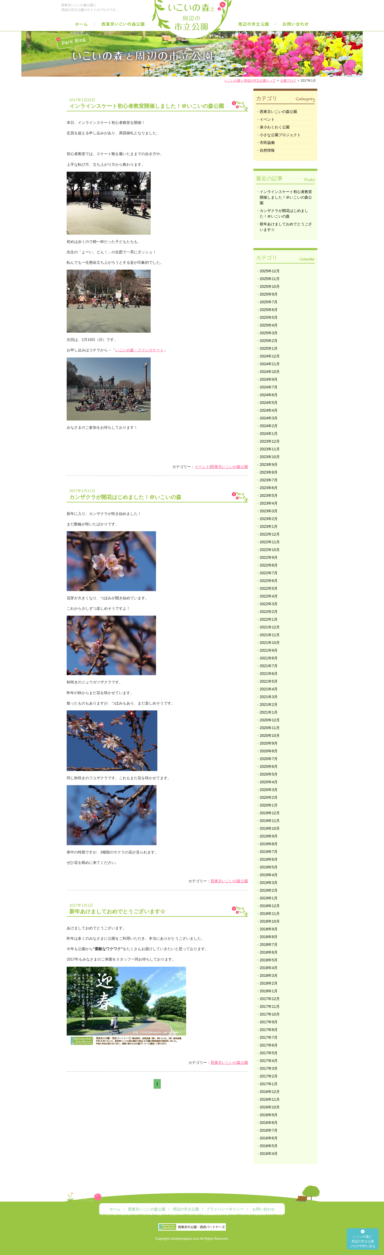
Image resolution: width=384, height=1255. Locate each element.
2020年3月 (269, 790)
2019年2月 (269, 890)
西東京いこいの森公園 (229, 467)
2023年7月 (269, 480)
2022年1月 (269, 619)
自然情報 (267, 150)
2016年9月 (269, 1115)
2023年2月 (269, 519)
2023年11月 (270, 449)
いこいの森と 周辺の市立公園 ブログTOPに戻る (362, 1241)
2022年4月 (269, 596)
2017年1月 (269, 1084)
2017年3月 (269, 1068)
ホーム (115, 1209)
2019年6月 (269, 859)
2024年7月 (269, 387)
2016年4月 (269, 1153)
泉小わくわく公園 (275, 127)
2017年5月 (269, 1053)
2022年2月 (269, 611)
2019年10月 (270, 828)
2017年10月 (270, 1014)
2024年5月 (269, 402)
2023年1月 (269, 526)
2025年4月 (269, 325)
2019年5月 (269, 867)
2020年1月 (269, 805)
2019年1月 (269, 898)
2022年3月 (269, 604)
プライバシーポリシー (225, 1209)
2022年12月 (270, 534)
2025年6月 (269, 310)
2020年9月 (269, 743)
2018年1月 (269, 991)
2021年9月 (269, 650)
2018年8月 (269, 937)
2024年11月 (270, 364)
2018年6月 (269, 952)
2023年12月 (270, 441)
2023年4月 (269, 503)
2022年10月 (270, 550)
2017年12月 (270, 999)
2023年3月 (269, 511)
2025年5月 (269, 317)
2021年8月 (269, 658)
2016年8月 (269, 1122)
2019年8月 (269, 844)
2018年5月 (269, 960)
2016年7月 (269, 1130)
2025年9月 (269, 294)
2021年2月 (269, 704)
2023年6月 (269, 488)
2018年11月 (270, 913)
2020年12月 (270, 720)
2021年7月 (269, 666)
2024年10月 (270, 371)
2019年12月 (270, 813)
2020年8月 (269, 751)
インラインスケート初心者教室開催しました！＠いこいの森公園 (158, 103)
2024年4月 (269, 410)
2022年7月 (269, 573)
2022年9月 (269, 557)
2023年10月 (270, 457)
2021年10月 (270, 642)
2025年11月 (270, 279)
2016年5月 (269, 1146)
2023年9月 (269, 464)
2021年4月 (269, 689)
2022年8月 (269, 565)
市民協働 (267, 142)
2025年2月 (269, 341)
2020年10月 (270, 735)
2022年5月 (269, 588)
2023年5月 (269, 495)
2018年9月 (269, 929)
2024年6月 (269, 395)
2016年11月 (270, 1099)
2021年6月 (269, 673)
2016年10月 (270, 1107)
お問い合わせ (263, 1209)
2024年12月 (270, 356)
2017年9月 (269, 1022)
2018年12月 (270, 906)
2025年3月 (269, 333)
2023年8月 (269, 472)
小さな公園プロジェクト (280, 135)
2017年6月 (269, 1045)
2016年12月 (270, 1091)
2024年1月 (269, 433)
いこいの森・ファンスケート (139, 350)
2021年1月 (269, 712)
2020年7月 (269, 759)
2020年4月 (269, 782)
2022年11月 (270, 542)
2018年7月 (269, 944)
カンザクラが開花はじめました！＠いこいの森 (158, 493)
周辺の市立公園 (186, 1209)
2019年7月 (269, 851)
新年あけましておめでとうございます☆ (158, 908)
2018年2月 (269, 983)
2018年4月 (269, 968)
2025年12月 (270, 271)
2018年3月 (269, 975)
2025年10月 (270, 286)
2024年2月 (269, 426)
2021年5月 (269, 681)
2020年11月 (270, 728)
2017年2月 (269, 1076)
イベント (202, 467)
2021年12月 (270, 627)
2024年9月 (269, 379)
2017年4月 (269, 1061)
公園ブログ (288, 80)
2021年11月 (270, 635)
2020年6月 (269, 766)
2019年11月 (270, 821)
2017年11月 (270, 1006)
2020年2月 (269, 797)
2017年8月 (269, 1030)
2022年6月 (269, 581)
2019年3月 (269, 882)
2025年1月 (269, 348)
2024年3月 (269, 418)
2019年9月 (269, 836)
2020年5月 (269, 774)
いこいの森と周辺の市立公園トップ (250, 80)
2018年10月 (270, 921)
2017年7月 (269, 1037)
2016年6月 (269, 1138)
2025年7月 (269, 302)
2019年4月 (269, 875)
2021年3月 (269, 697)
